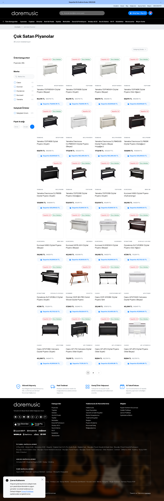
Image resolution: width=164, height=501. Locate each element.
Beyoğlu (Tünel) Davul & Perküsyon (126, 447)
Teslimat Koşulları (92, 418)
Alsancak (28, 472)
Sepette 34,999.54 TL (137, 208)
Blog (127, 6)
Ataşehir (49, 447)
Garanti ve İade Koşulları (94, 413)
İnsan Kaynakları (91, 410)
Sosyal (122, 6)
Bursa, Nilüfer (64, 482)
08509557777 (157, 6)
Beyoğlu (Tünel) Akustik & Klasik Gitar (100, 447)
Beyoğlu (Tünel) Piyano (70, 450)
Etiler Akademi (108, 450)
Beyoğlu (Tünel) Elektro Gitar (26, 450)
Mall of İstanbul (21, 452)
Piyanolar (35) (19, 63)
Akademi (116, 6)
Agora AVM (20, 472)
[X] (20, 417)
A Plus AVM (20, 447)
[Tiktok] (37, 417)
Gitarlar (39, 22)
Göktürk (117, 450)
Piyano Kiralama (91, 423)
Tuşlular (32, 22)
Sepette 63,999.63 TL (108, 104)
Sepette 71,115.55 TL (79, 363)
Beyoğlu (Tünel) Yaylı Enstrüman (91, 450)
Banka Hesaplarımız (92, 415)
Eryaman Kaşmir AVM (34, 462)
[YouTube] (24, 417)
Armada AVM (20, 462)
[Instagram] (32, 417)
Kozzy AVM (143, 450)
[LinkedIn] (28, 417)
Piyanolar (23, 22)
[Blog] (45, 417)
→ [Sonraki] (160, 2)
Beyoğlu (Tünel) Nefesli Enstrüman (49, 450)
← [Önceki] (3, 2)
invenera (147, 493)
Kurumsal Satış (91, 425)
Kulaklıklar (120, 22)
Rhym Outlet (141, 22)
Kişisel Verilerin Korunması (129, 408)
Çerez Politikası (125, 413)
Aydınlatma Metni (126, 415)
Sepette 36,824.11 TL (79, 311)
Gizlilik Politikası (125, 410)
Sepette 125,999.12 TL (137, 156)
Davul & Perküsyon (79, 22)
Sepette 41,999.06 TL (137, 311)
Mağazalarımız (91, 428)
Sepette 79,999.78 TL (50, 104)
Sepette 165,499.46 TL (79, 156)
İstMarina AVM (126, 450)
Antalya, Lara (54, 482)
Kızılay (45, 462)
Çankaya (49, 472)
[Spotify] (41, 417)
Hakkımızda (90, 408)
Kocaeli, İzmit (91, 482)
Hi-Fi (112, 22)
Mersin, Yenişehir (102, 482)
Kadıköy (135, 450)
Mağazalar (133, 6)
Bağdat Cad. (82, 447)
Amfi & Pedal (49, 22)
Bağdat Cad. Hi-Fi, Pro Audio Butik (65, 447)
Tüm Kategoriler (10, 22)
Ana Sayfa (17, 27)
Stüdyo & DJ (92, 22)
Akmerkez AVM (40, 447)
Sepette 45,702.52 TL (137, 260)
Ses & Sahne (104, 22)
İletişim (149, 6)
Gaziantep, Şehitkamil (77, 482)
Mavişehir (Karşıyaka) (60, 472)
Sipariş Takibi (142, 6)
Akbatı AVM (29, 447)
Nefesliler (66, 22)
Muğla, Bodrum (115, 482)
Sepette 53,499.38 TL (108, 363)
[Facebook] (15, 417)
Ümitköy (51, 462)
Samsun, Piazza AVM (128, 482)
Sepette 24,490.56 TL (108, 311)
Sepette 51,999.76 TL (79, 208)
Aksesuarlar (129, 22)
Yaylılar (58, 22)
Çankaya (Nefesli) (39, 472)
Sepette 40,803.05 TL (79, 260)
